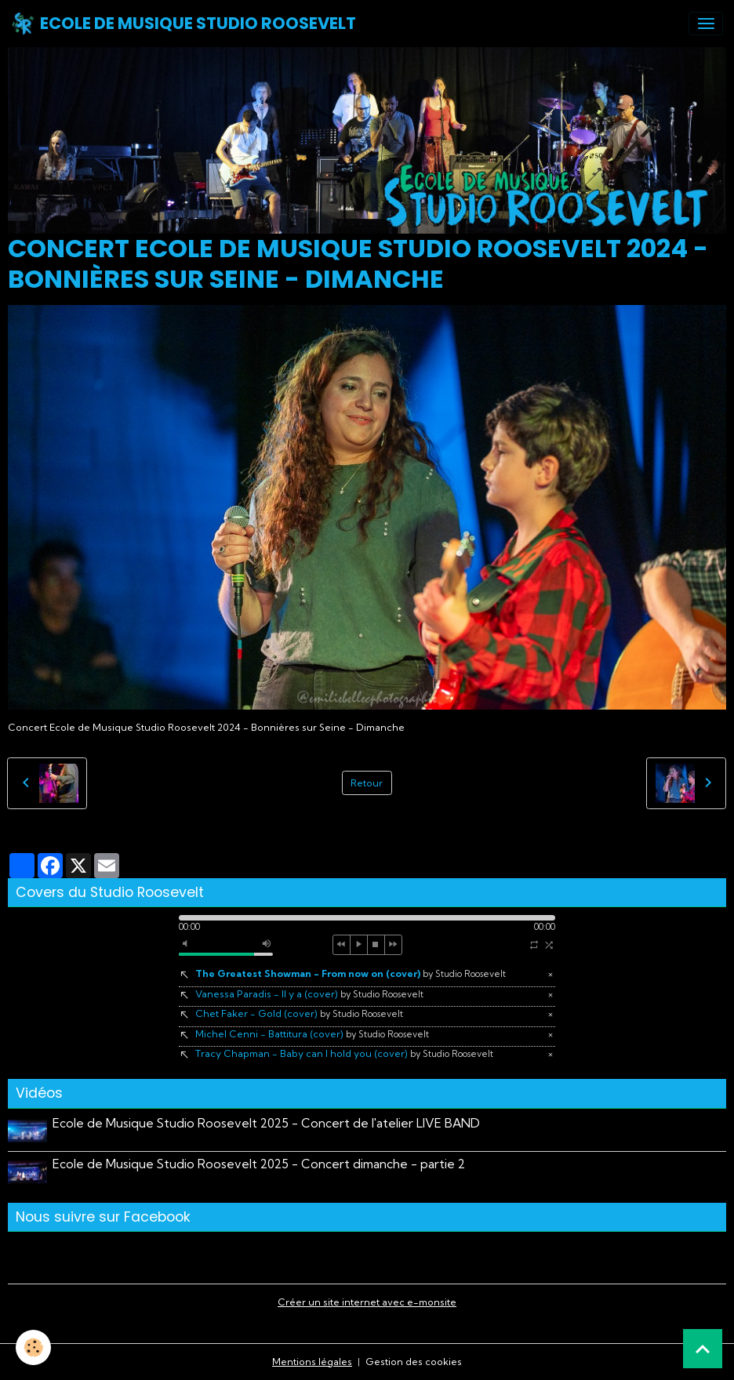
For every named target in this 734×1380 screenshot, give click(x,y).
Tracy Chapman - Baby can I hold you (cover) (344, 1053)
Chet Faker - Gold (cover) (299, 1013)
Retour (367, 783)
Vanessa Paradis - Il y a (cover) (309, 994)
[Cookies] (33, 1347)
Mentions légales (312, 1361)
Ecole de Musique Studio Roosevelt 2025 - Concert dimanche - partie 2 (259, 1164)
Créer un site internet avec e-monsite (367, 1302)
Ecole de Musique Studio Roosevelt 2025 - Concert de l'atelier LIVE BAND (266, 1123)
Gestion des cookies (413, 1361)
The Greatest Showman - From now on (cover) (350, 973)
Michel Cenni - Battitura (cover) (312, 1034)
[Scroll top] (702, 1348)
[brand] (183, 23)
